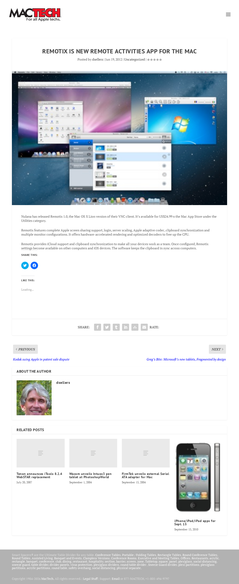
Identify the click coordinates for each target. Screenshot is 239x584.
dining (67, 561)
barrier (120, 561)
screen (131, 561)
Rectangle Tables (169, 555)
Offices (185, 558)
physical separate (129, 568)
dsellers (97, 59)
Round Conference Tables (200, 555)
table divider (39, 565)
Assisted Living (42, 558)
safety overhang (80, 568)
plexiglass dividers (106, 565)
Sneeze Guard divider (162, 565)
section (110, 561)
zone (140, 561)
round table (59, 568)
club (58, 561)
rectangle (18, 561)
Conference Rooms (124, 558)
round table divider (133, 565)
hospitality (96, 561)
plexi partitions (188, 565)
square (163, 561)
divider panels (59, 565)
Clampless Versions (96, 558)
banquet (32, 561)
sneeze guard (21, 565)
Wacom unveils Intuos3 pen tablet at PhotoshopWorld (90, 475)
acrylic (214, 558)
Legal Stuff (90, 579)
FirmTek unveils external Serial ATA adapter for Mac (145, 475)
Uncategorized (134, 59)
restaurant (80, 561)
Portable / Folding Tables (139, 555)
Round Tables (21, 558)
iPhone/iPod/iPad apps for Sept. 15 (195, 522)
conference (46, 561)
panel (173, 561)
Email (116, 579)
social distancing (205, 561)
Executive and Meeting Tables (158, 558)
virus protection (81, 565)
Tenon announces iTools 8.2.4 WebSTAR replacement (39, 475)
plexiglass (185, 561)
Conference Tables (108, 555)
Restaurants (200, 558)
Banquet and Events (68, 558)
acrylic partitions (38, 568)
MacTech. (47, 579)
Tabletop (151, 561)
